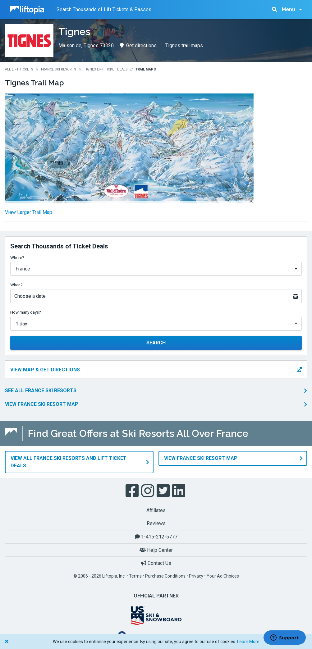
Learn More (248, 641)
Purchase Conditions (165, 576)
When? (16, 284)
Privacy (196, 576)
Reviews (156, 523)
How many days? (25, 312)
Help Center (156, 550)
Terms (135, 576)
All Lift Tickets (19, 69)
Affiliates (156, 510)
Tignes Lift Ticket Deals (106, 69)
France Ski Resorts (58, 69)
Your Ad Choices (223, 576)
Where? (17, 257)
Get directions (138, 45)
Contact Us (156, 563)
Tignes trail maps (184, 45)
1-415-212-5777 (156, 537)
